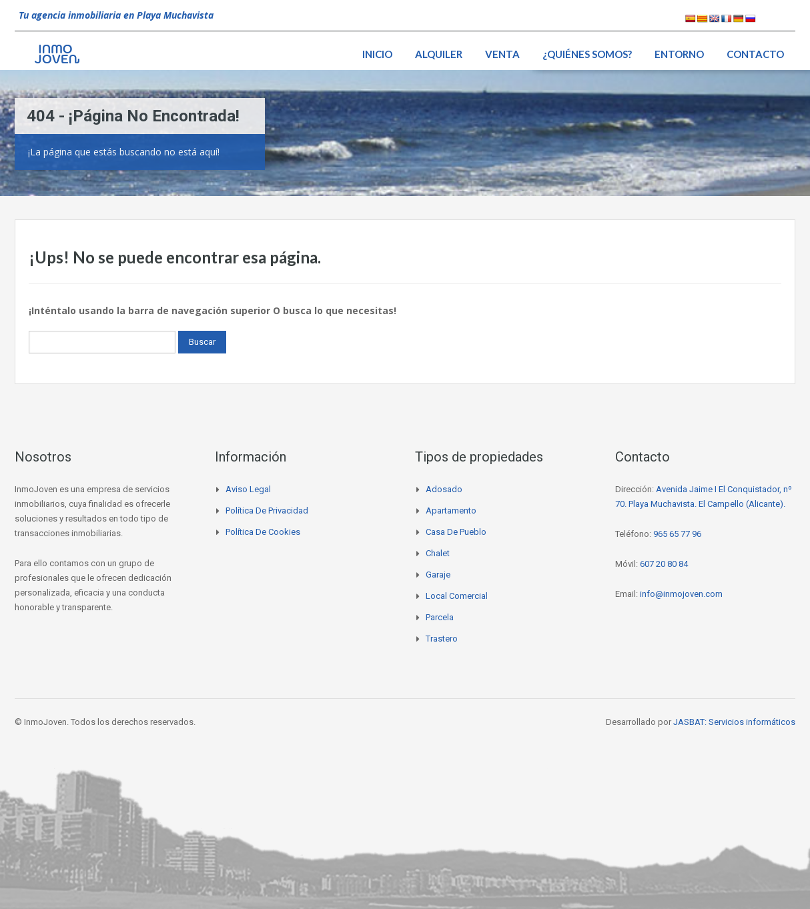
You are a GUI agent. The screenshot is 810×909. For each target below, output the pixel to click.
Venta (502, 54)
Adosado (444, 489)
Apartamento (451, 511)
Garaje (438, 575)
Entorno (679, 54)
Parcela (440, 617)
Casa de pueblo (456, 532)
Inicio (377, 54)
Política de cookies (263, 532)
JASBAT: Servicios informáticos (734, 722)
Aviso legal (248, 489)
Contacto (755, 54)
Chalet (438, 553)
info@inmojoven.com (681, 594)
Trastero (442, 639)
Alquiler (438, 54)
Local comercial (457, 596)
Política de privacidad (267, 511)
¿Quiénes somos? (587, 54)
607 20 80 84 (664, 564)
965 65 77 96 (677, 534)
